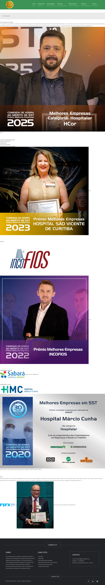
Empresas (61, 5)
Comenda (40, 556)
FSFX (1, 477)
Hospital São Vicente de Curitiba (7, 146)
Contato (95, 5)
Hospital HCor (3, 143)
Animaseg (40, 558)
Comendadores (51, 5)
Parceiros (85, 5)
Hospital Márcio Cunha (5, 384)
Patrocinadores (74, 5)
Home (34, 5)
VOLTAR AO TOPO (55, 576)
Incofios (2, 241)
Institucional (41, 5)
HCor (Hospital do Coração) (6, 22)
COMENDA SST (52, 545)
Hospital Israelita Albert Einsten (7, 140)
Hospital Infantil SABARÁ (6, 370)
